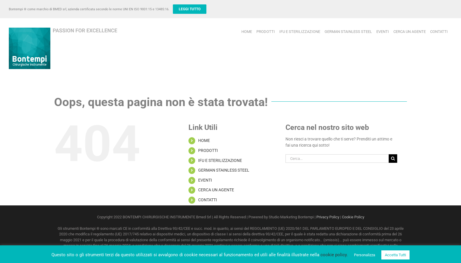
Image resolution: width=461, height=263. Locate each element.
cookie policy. (334, 254)
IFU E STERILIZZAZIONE (220, 160)
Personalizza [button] (364, 255)
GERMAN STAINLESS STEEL (223, 170)
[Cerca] (393, 158)
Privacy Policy (327, 217)
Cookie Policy (353, 217)
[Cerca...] (337, 158)
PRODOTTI (208, 150)
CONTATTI (207, 199)
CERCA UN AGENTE (216, 189)
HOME (204, 140)
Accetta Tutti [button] (395, 255)
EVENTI (205, 180)
